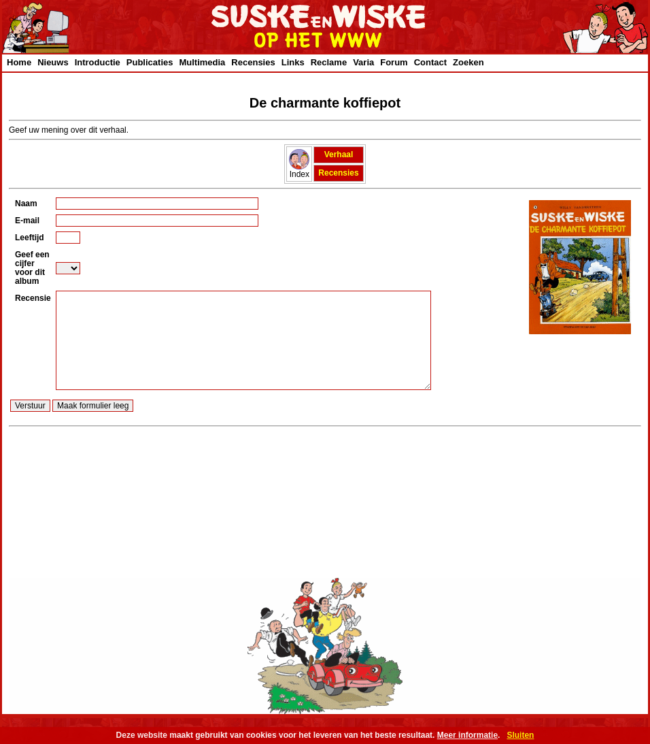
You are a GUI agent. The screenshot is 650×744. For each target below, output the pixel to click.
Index (299, 170)
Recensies (253, 62)
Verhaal (339, 154)
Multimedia (202, 62)
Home (19, 62)
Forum (393, 62)
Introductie (97, 62)
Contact (430, 62)
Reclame (329, 62)
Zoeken (468, 62)
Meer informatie (467, 735)
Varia (363, 62)
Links (293, 62)
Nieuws (53, 62)
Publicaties (149, 62)
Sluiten (520, 735)
